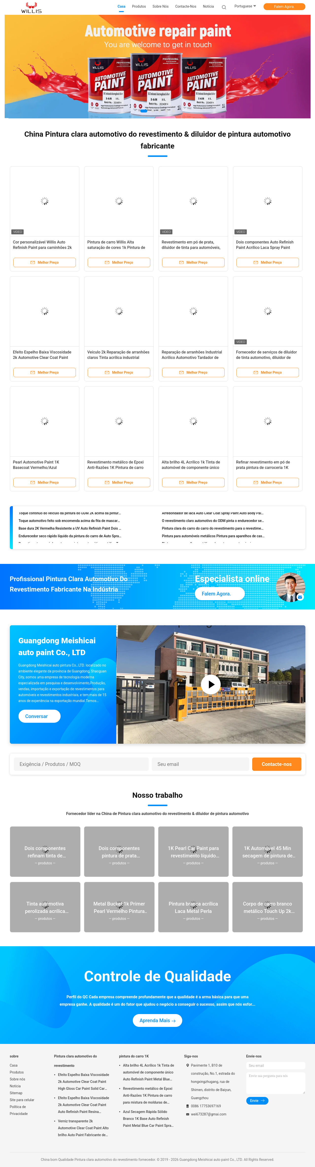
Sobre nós (17, 1079)
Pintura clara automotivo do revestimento (75, 1061)
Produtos (17, 1072)
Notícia (15, 1086)
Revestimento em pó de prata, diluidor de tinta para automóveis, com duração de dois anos (191, 247)
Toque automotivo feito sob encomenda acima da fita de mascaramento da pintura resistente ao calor (70, 522)
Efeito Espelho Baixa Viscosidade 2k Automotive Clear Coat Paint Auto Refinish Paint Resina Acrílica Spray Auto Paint (83, 1105)
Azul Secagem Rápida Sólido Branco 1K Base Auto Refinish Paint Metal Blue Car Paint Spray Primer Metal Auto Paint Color (148, 1119)
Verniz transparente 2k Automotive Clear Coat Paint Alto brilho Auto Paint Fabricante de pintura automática (83, 1128)
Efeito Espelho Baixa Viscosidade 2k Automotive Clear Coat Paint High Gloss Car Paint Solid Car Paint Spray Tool (83, 1082)
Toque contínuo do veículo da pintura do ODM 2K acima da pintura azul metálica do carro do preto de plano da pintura (70, 515)
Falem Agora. (284, 7)
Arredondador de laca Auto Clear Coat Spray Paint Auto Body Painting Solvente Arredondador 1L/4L (213, 515)
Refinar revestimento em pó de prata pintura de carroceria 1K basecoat (263, 467)
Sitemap (16, 1093)
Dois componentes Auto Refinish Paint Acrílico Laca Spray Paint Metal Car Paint (265, 247)
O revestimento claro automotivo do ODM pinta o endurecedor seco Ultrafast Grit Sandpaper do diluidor (213, 522)
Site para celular (22, 1100)
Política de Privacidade (19, 1110)
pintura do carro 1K (134, 1056)
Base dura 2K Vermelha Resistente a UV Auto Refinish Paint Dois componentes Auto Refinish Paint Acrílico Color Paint (70, 530)
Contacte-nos (277, 764)
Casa (14, 1065)
